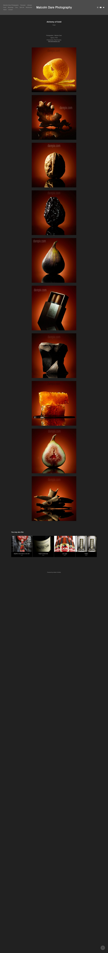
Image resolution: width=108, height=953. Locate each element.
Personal (22, 5)
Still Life (22, 7)
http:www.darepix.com (54, 41)
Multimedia (29, 7)
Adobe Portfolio (57, 572)
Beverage (10, 7)
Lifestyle (29, 5)
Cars (16, 7)
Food (4, 7)
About (5, 9)
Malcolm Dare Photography (11, 5)
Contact (10, 9)
